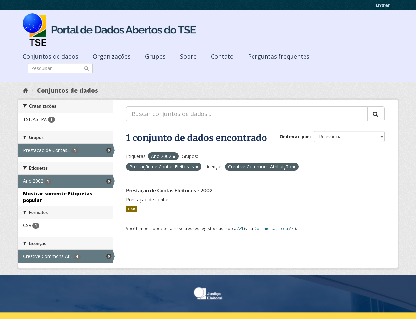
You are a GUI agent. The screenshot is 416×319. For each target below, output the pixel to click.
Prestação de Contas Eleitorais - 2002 (169, 190)
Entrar (383, 5)
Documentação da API (274, 228)
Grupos (155, 56)
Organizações (112, 56)
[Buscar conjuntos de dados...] (247, 113)
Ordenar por (294, 136)
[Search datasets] (60, 68)
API (240, 228)
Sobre (188, 56)
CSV (131, 209)
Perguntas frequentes (278, 56)
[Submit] (86, 68)
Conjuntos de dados (50, 56)
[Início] (25, 90)
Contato (222, 56)
